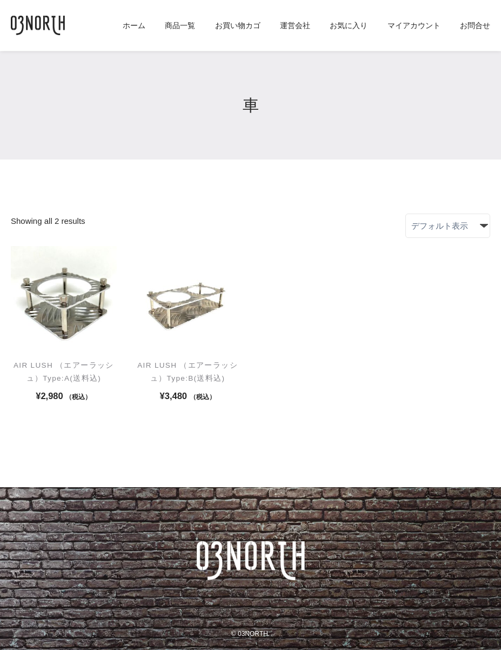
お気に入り (349, 26)
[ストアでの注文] (447, 226)
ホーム (134, 26)
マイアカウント (414, 26)
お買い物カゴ (237, 26)
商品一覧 (180, 26)
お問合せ (475, 26)
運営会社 (295, 26)
